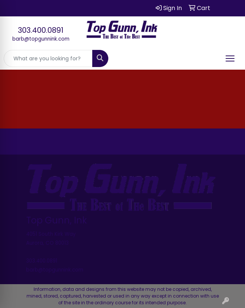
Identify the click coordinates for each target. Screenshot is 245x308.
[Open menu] (230, 58)
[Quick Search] (48, 58)
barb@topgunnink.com (40, 38)
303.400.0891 (40, 30)
